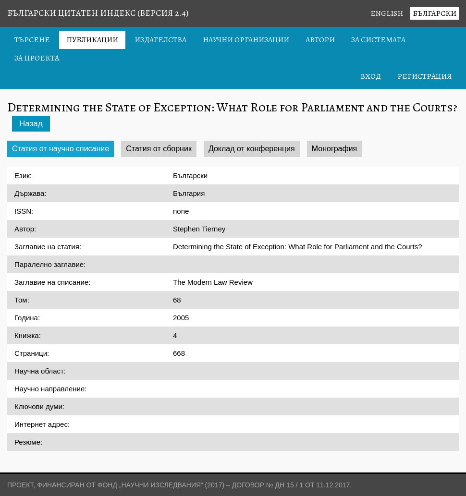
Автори (320, 40)
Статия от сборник (159, 149)
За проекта (36, 58)
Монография (334, 149)
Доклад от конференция (251, 149)
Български (434, 13)
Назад (31, 123)
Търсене (32, 40)
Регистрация (424, 76)
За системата (378, 40)
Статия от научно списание (60, 149)
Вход (370, 76)
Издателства (160, 40)
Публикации (92, 40)
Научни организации (246, 40)
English (386, 13)
